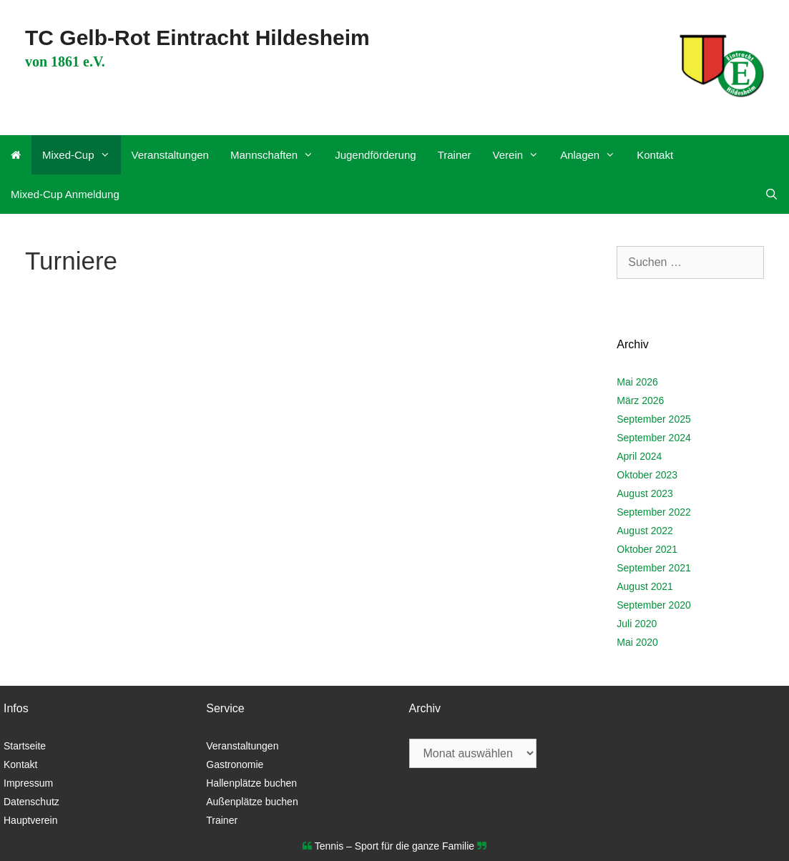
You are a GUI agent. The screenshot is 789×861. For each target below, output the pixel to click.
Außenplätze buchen (252, 801)
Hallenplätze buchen (251, 783)
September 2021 (654, 568)
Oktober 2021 (647, 549)
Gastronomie (234, 764)
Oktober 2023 (647, 475)
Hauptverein (31, 820)
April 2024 (639, 456)
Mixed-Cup (81, 154)
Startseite (25, 746)
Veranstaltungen (170, 155)
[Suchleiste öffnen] (771, 194)
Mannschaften (277, 154)
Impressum (28, 783)
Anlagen (593, 154)
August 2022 (645, 530)
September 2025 (654, 419)
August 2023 (645, 493)
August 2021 (645, 586)
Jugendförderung (375, 155)
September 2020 (654, 605)
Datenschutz (31, 801)
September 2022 (654, 512)
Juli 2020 (637, 623)
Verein (521, 154)
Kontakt (655, 155)
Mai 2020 (637, 642)
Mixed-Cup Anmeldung (65, 194)
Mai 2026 (637, 382)
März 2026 (640, 400)
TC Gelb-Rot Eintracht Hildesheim (197, 37)
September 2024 (654, 437)
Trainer (454, 155)
